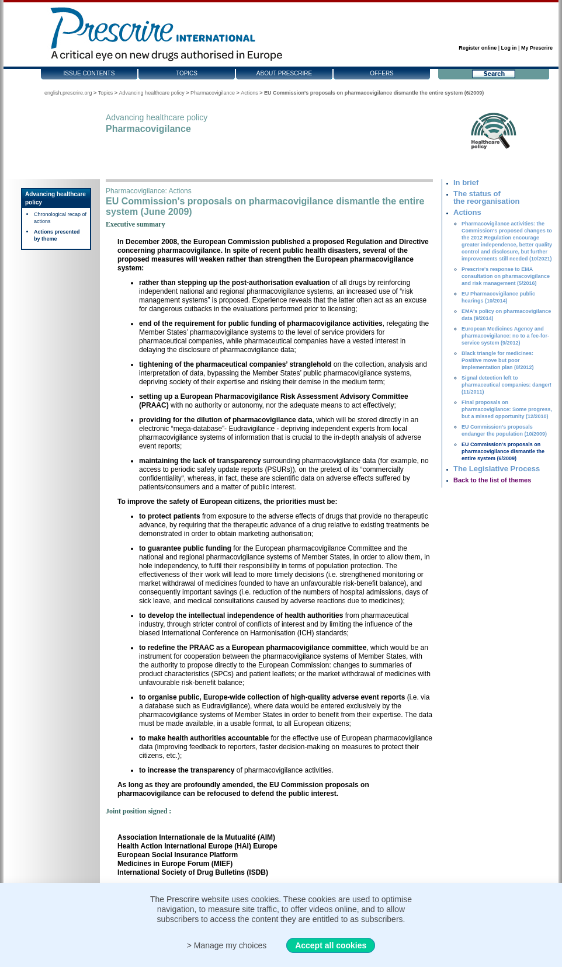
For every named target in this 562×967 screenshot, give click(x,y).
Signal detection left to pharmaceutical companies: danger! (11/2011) (506, 385)
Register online (478, 48)
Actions (249, 93)
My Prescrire (537, 48)
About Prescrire (284, 73)
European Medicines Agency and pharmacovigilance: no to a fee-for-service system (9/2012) (505, 336)
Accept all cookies (330, 945)
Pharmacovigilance (212, 93)
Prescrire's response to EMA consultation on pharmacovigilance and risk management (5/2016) (506, 276)
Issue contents (89, 73)
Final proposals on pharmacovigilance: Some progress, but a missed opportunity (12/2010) (507, 409)
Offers (382, 73)
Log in (509, 48)
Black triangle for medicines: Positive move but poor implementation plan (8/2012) (498, 360)
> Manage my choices (227, 945)
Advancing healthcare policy (152, 93)
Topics (186, 73)
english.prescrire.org (68, 93)
